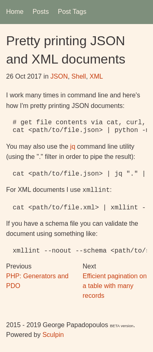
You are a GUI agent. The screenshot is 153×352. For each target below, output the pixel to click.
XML (96, 76)
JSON (59, 76)
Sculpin (53, 333)
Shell (78, 76)
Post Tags (72, 11)
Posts (41, 11)
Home (15, 11)
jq (72, 146)
